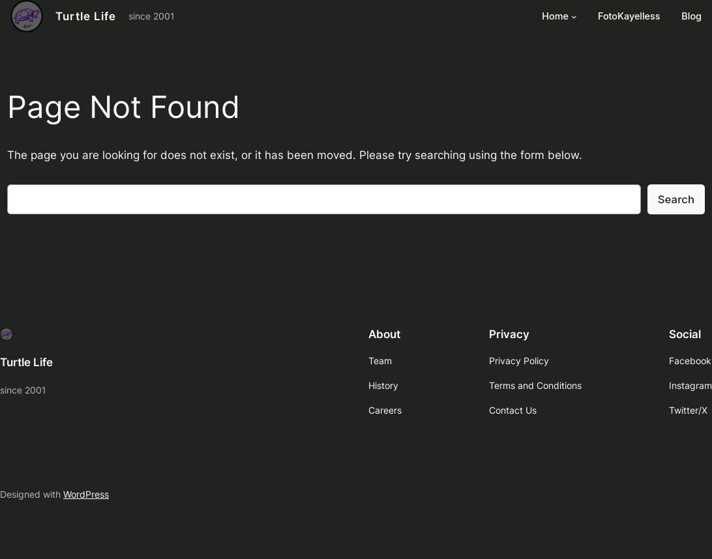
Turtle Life (85, 16)
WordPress (86, 494)
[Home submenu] (574, 17)
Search (676, 199)
